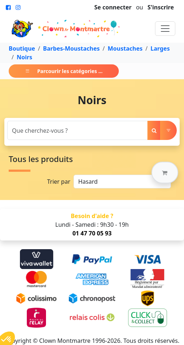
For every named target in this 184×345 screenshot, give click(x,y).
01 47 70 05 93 (92, 233)
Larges (160, 48)
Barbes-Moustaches (71, 48)
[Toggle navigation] (165, 28)
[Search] (77, 130)
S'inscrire (160, 7)
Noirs (24, 57)
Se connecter (112, 7)
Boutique (22, 48)
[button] (164, 172)
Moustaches (125, 48)
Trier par (58, 182)
